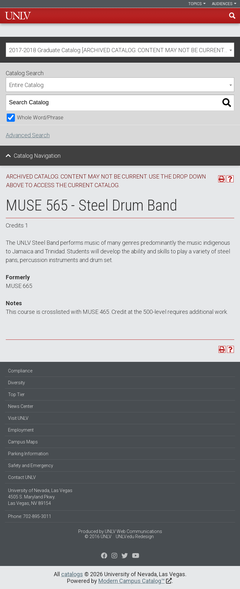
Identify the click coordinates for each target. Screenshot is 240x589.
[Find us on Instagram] (124, 556)
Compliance (20, 370)
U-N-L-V (18, 15)
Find (232, 15)
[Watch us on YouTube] (135, 556)
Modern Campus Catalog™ (131, 580)
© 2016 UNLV (98, 536)
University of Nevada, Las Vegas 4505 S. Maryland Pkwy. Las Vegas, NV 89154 (40, 497)
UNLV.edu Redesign (135, 536)
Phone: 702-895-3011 (29, 516)
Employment (21, 430)
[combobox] (120, 50)
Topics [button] (197, 4)
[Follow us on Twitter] (114, 556)
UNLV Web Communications (133, 531)
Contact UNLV (22, 477)
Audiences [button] (224, 4)
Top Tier (16, 394)
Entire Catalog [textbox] (26, 85)
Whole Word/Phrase (40, 118)
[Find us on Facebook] (104, 556)
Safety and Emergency (30, 465)
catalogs (72, 574)
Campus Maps (23, 441)
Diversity (16, 382)
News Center (20, 406)
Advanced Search (28, 135)
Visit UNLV (18, 418)
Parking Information (28, 453)
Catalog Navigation (37, 155)
